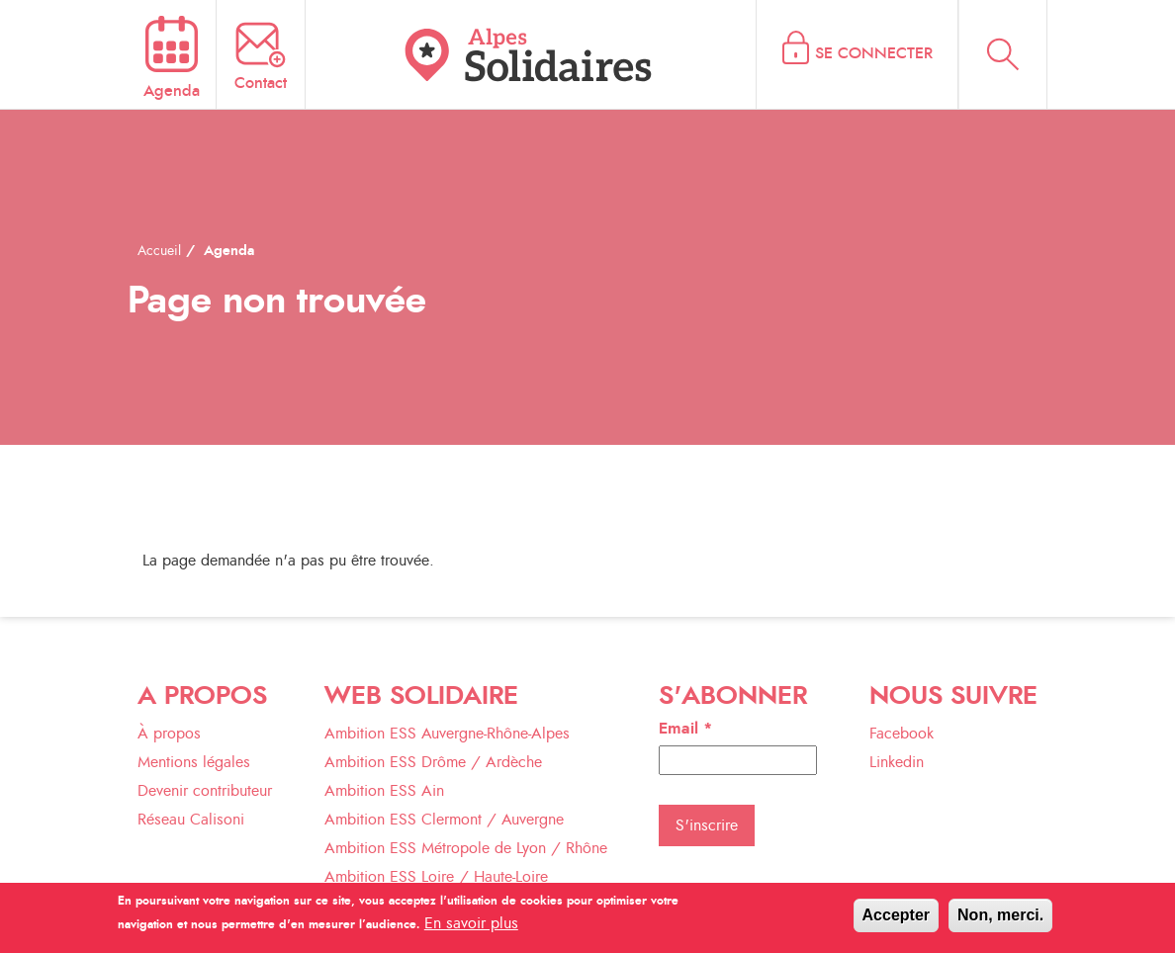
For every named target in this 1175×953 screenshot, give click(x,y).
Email (685, 728)
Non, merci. (1000, 920)
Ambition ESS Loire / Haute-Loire (436, 877)
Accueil (159, 251)
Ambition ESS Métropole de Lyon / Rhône (465, 848)
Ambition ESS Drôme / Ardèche (433, 762)
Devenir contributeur (204, 791)
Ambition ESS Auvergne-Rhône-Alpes (447, 733)
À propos (169, 733)
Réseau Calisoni (190, 819)
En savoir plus (471, 929)
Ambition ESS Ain (384, 791)
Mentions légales (193, 762)
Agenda (229, 251)
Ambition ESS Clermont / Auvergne (444, 819)
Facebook (901, 733)
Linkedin (896, 762)
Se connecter (874, 53)
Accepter (896, 920)
